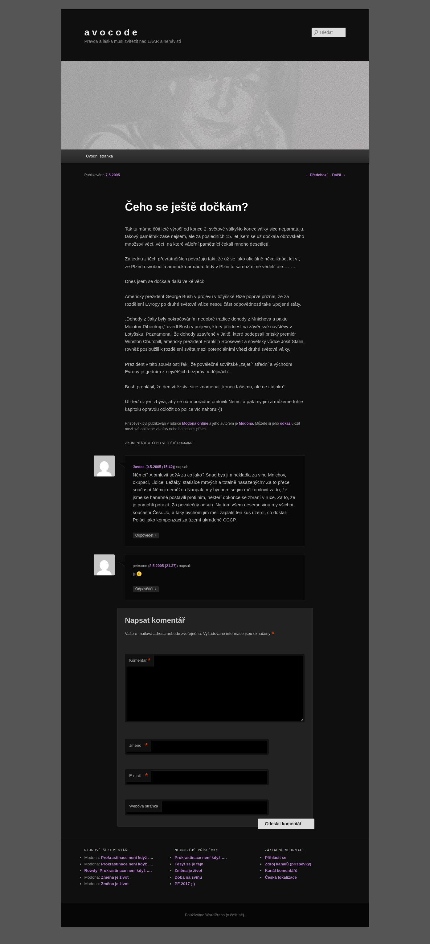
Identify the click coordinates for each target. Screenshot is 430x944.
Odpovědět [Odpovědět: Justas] (145, 535)
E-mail (138, 775)
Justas (139, 467)
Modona (246, 423)
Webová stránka (143, 806)
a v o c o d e (110, 32)
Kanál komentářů (281, 870)
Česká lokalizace (281, 877)
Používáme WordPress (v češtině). (215, 915)
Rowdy (91, 870)
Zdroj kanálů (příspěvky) (288, 864)
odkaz (285, 423)
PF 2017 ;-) (184, 883)
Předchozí (316, 175)
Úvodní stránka (99, 156)
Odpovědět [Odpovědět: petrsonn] (145, 589)
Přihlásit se (275, 857)
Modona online (195, 423)
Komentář (139, 660)
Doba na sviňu (188, 877)
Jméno (138, 745)
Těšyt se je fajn (188, 864)
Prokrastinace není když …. (127, 857)
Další (339, 175)
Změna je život (115, 877)
